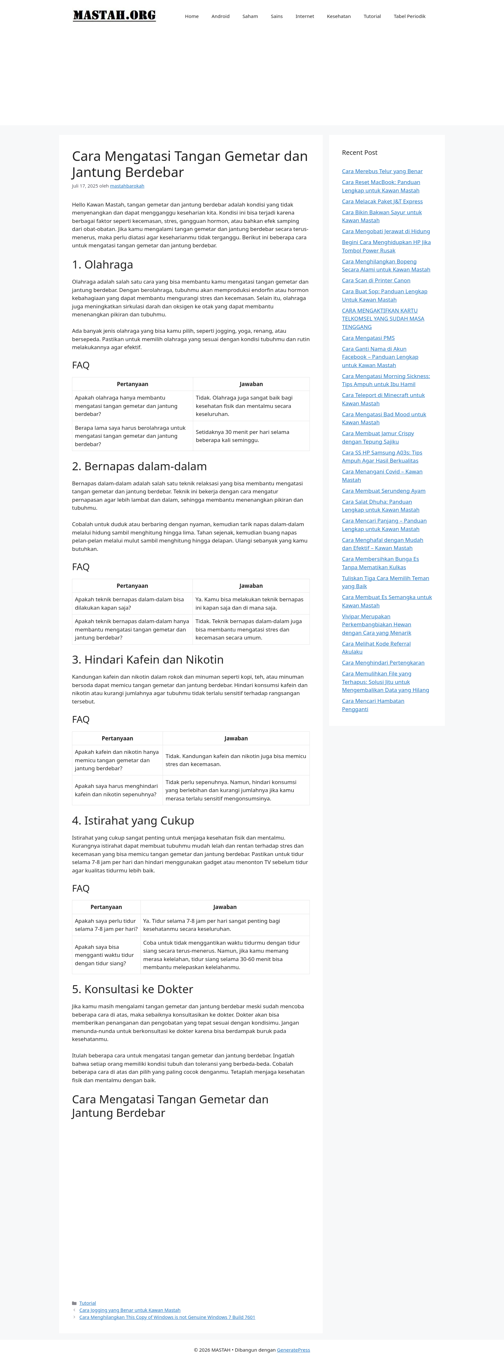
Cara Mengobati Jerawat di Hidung (386, 231)
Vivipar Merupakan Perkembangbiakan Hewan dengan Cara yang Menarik (376, 624)
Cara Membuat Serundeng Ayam (384, 490)
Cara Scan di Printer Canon (376, 280)
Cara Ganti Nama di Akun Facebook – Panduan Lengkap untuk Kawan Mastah (380, 357)
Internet (305, 16)
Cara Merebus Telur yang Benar (382, 171)
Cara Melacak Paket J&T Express (382, 201)
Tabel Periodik (410, 16)
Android (221, 16)
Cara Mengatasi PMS (368, 337)
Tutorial (372, 16)
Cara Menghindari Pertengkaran (383, 662)
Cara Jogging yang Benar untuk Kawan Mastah (130, 1310)
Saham (250, 16)
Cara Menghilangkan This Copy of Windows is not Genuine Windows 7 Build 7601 (167, 1317)
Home (192, 16)
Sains (277, 16)
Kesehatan (339, 16)
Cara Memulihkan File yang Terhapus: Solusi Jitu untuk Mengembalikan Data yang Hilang (385, 681)
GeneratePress (293, 1350)
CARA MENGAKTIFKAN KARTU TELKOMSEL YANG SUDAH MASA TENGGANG (383, 319)
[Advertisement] (252, 80)
